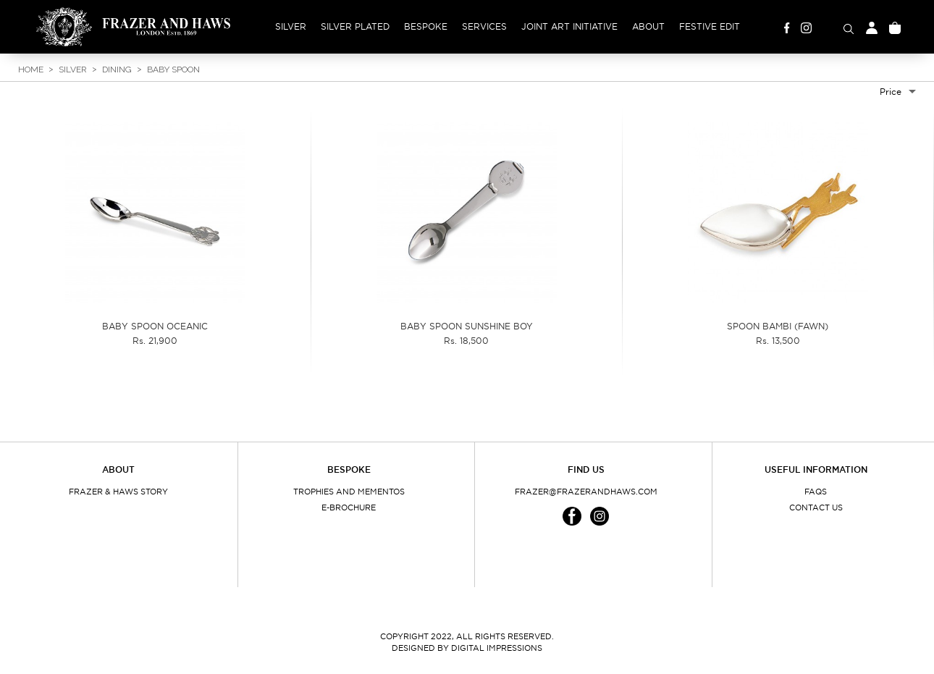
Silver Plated (355, 26)
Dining (117, 69)
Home (30, 69)
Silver (290, 26)
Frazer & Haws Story (118, 491)
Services (484, 26)
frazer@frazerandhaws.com (586, 491)
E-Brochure (348, 507)
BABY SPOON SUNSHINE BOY (466, 326)
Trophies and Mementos (349, 491)
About (648, 26)
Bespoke (425, 26)
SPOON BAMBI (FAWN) (777, 326)
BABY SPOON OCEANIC (155, 326)
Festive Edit (709, 26)
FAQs (815, 491)
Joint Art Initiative (569, 26)
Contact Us (816, 507)
